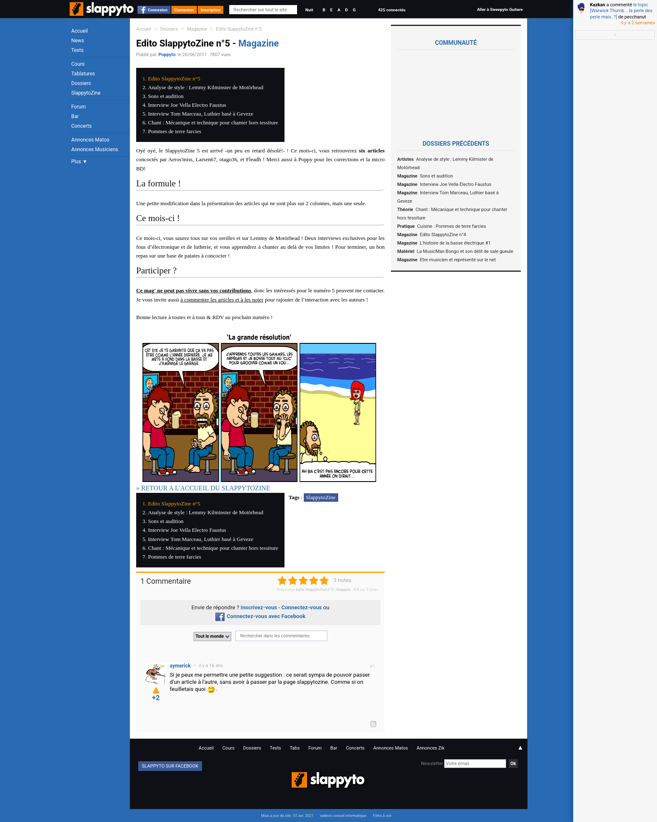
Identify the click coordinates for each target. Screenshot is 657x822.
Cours (78, 64)
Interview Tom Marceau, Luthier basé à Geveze (200, 114)
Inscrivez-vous (259, 607)
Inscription (211, 10)
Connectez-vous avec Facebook (260, 616)
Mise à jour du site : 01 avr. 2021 (287, 816)
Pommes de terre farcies (174, 131)
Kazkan (597, 5)
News (77, 41)
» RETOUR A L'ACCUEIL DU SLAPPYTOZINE (203, 488)
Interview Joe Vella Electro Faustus (187, 105)
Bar (75, 116)
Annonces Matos (90, 140)
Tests (77, 50)
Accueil (79, 31)
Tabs (295, 748)
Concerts (81, 126)
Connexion (158, 10)
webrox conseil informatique (343, 816)
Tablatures (83, 74)
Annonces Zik (430, 748)
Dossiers (81, 83)
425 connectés (391, 10)
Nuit (309, 10)
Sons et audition (166, 96)
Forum (78, 107)
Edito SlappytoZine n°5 (239, 29)
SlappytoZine (86, 93)
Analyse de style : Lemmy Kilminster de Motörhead (205, 87)
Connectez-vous (302, 607)
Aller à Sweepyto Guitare (499, 9)
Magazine (197, 29)
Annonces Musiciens (94, 149)
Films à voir (382, 816)
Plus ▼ (79, 162)
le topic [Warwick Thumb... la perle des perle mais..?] (621, 11)
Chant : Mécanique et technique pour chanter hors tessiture (213, 122)
